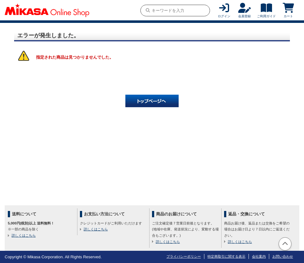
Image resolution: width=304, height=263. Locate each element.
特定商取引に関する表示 (226, 256)
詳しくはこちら (24, 235)
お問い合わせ (282, 256)
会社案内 (259, 256)
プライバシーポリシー (183, 256)
